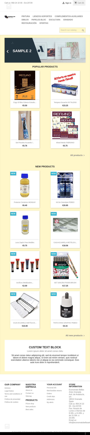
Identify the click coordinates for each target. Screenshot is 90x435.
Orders (49, 393)
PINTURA (26, 16)
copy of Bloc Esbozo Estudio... (24, 102)
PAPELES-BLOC (39, 20)
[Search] (72, 30)
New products (31, 406)
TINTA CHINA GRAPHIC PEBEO (65, 323)
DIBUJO (25, 20)
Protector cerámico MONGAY (25, 202)
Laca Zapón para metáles (24, 242)
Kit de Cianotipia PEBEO (65, 202)
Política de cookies (11, 402)
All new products (75, 335)
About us (29, 390)
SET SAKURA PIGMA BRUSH (65, 283)
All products (77, 155)
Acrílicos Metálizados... (24, 283)
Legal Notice (9, 391)
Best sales (29, 409)
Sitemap (29, 396)
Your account (54, 385)
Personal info (51, 388)
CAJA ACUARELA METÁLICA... (65, 242)
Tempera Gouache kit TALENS (65, 102)
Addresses (50, 399)
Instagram (9, 6)
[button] (11, 50)
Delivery (8, 388)
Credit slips (51, 396)
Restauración (29, 23)
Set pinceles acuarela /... (25, 143)
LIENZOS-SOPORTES (42, 16)
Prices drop (30, 404)
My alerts (50, 402)
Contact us (30, 393)
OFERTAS (43, 23)
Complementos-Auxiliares (69, 16)
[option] (45, 50)
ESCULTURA (54, 20)
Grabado (68, 20)
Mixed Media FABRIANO (65, 143)
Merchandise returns (54, 391)
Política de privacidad (12, 399)
